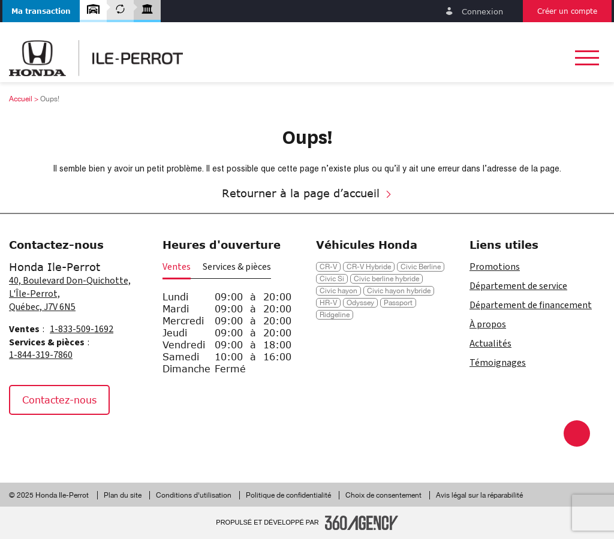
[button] (41, 11)
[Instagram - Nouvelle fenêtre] (53, 440)
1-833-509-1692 (81, 329)
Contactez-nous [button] (59, 399)
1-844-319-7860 (41, 355)
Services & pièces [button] (237, 266)
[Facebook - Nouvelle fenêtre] (23, 440)
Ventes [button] (176, 266)
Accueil (20, 99)
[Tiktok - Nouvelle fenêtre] (81, 440)
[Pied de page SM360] (361, 523)
